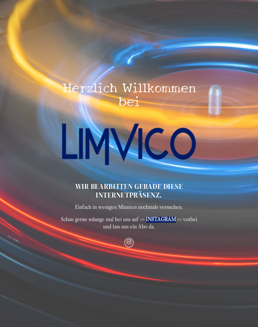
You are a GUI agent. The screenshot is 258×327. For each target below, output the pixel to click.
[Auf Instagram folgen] (129, 243)
